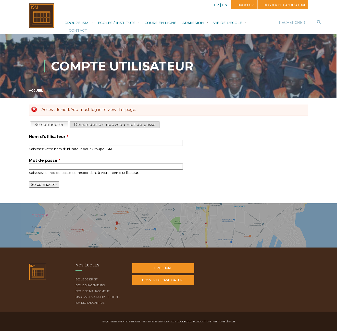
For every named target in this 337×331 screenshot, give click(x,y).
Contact (78, 30)
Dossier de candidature (284, 5)
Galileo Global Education (194, 321)
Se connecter (51, 124)
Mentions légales (223, 321)
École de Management (92, 291)
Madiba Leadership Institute (97, 297)
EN (224, 5)
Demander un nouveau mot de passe (115, 124)
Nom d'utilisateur (48, 136)
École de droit (86, 279)
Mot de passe (44, 160)
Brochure (246, 5)
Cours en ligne (160, 23)
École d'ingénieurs (90, 285)
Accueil (36, 90)
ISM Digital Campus (89, 302)
